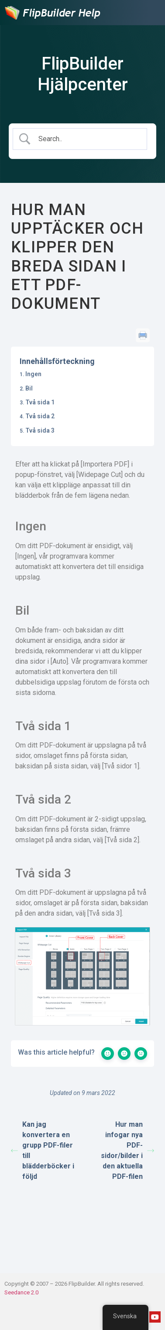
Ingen (33, 374)
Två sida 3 (40, 430)
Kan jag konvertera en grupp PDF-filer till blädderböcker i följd (42, 1150)
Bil (29, 388)
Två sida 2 (40, 416)
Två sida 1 (40, 402)
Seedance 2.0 (21, 1292)
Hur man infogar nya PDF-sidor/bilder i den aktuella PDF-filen (127, 1150)
